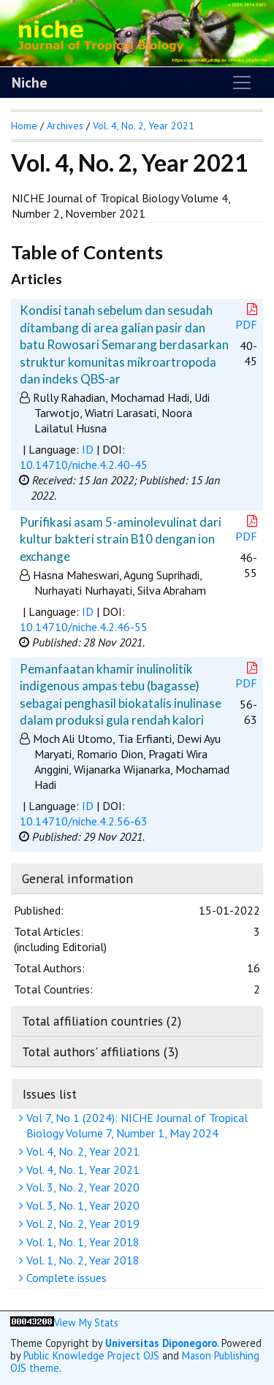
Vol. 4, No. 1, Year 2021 (81, 1169)
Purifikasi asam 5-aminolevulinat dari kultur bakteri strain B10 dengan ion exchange (120, 539)
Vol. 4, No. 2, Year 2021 (81, 1151)
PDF (247, 317)
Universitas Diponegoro (161, 1343)
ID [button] (88, 449)
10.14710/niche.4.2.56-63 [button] (84, 821)
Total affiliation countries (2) (101, 1020)
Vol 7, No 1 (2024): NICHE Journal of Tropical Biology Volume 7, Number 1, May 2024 (135, 1125)
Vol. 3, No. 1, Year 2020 (81, 1205)
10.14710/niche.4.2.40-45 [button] (84, 464)
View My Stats (86, 1322)
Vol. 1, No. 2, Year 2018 (81, 1260)
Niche (29, 82)
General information (77, 878)
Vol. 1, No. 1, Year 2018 (81, 1242)
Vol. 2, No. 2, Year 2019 (81, 1223)
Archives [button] (65, 125)
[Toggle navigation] (241, 82)
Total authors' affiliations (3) (100, 1051)
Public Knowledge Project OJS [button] (91, 1355)
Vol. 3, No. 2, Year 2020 (81, 1187)
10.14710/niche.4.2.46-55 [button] (84, 626)
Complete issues (65, 1277)
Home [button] (24, 125)
